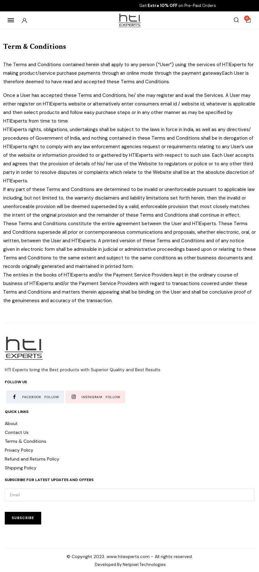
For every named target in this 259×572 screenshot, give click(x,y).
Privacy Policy (19, 450)
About (11, 423)
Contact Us (17, 432)
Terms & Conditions (25, 441)
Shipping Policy (20, 468)
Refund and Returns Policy (32, 459)
